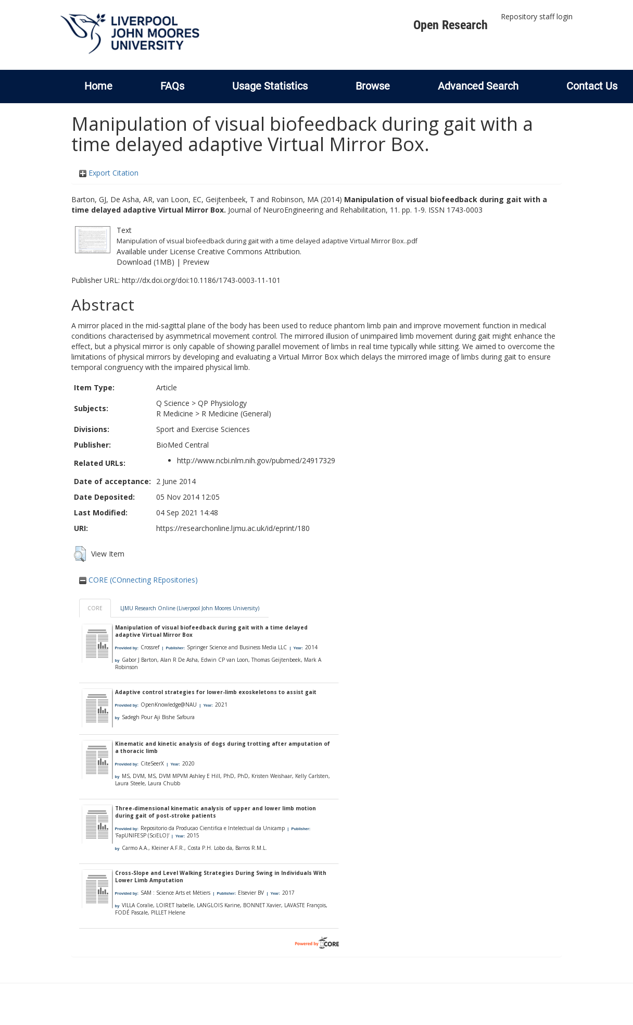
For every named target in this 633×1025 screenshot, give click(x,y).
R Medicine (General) (236, 413)
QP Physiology (222, 403)
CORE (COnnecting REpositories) (138, 580)
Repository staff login (537, 16)
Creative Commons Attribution (248, 251)
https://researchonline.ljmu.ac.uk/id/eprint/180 (233, 528)
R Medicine (174, 413)
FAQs (172, 86)
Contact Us (591, 86)
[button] (80, 554)
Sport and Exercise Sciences (203, 429)
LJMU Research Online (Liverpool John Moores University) (189, 608)
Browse (373, 86)
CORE (95, 608)
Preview (196, 262)
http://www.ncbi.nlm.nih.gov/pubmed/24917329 (256, 460)
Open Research (450, 25)
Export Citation (108, 173)
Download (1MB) (145, 262)
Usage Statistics (270, 86)
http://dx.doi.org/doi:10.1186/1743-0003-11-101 (201, 280)
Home (98, 86)
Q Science (172, 403)
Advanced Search (478, 86)
